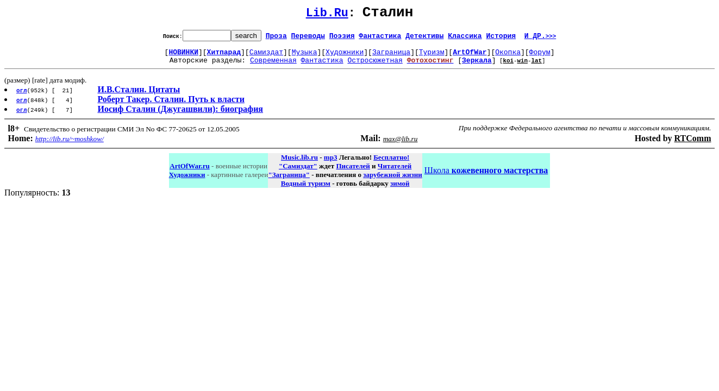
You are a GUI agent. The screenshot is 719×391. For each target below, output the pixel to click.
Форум (540, 56)
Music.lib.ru (299, 164)
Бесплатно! (391, 164)
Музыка (304, 56)
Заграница (391, 56)
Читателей (394, 172)
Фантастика (380, 38)
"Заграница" (288, 181)
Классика (465, 38)
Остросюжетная (374, 66)
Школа (486, 176)
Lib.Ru (327, 15)
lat (536, 66)
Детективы (424, 38)
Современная (273, 66)
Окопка (508, 56)
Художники (345, 56)
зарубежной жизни (392, 181)
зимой (399, 190)
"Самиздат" (298, 172)
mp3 (330, 164)
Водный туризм (305, 190)
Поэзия (342, 38)
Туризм (432, 56)
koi (508, 66)
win (522, 66)
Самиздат (266, 56)
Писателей (353, 172)
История (501, 38)
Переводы (308, 38)
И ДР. (540, 38)
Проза (276, 38)
